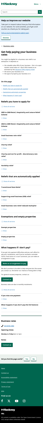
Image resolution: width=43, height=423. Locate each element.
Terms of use (5, 387)
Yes (26, 359)
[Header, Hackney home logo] (9, 4)
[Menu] (37, 4)
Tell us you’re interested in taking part (15, 33)
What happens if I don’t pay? (12, 95)
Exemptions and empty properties (14, 92)
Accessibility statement (9, 377)
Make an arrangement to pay (14, 263)
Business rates (8, 46)
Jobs (2, 391)
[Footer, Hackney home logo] (8, 410)
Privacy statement (7, 382)
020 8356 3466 (9, 326)
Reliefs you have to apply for (12, 85)
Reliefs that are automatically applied (15, 89)
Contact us (7, 279)
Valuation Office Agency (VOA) (25, 69)
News (3, 368)
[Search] (40, 12)
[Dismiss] (5, 38)
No (34, 359)
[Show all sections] (8, 106)
